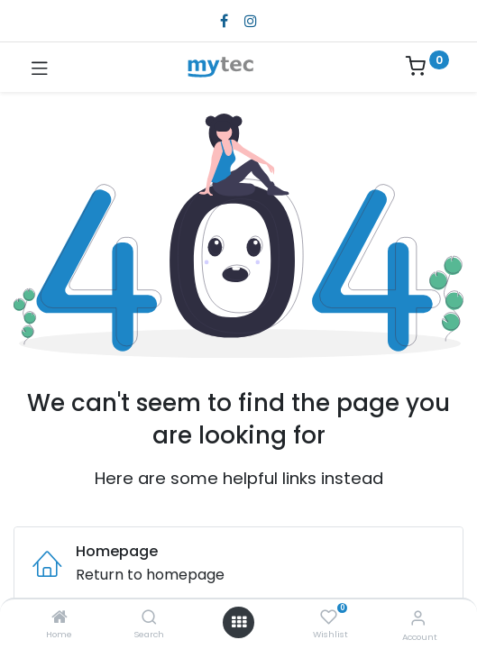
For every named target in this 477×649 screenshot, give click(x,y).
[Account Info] (418, 618)
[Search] (149, 618)
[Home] (59, 618)
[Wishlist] (328, 617)
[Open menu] (239, 622)
